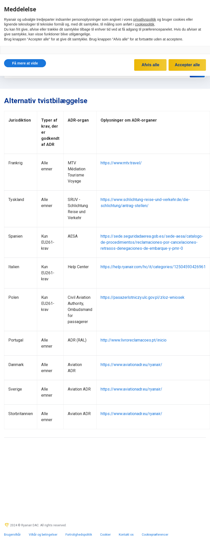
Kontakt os (126, 534)
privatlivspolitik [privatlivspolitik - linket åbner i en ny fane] (144, 19)
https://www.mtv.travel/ (121, 163)
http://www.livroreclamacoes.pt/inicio (134, 340)
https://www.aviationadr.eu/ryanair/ (131, 364)
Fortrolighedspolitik (78, 534)
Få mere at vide (25, 63)
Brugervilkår (12, 534)
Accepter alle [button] (187, 65)
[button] (25, 63)
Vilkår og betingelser (43, 534)
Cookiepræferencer (155, 534)
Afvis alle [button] (150, 65)
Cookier (105, 534)
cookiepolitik (144, 24)
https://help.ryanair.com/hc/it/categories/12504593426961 (153, 266)
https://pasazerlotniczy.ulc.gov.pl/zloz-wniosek (142, 297)
